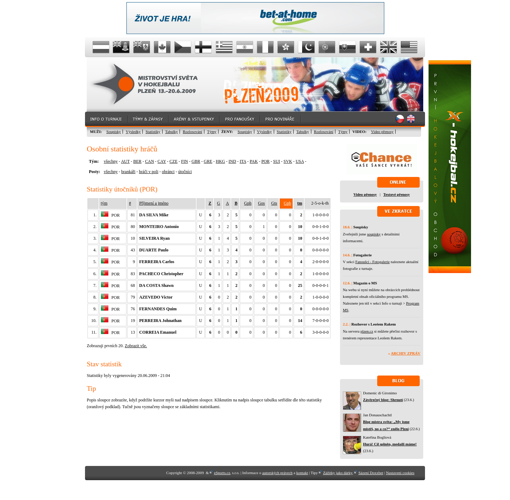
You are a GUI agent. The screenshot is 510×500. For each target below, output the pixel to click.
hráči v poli (148, 171)
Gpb (287, 203)
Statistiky (153, 131)
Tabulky (171, 131)
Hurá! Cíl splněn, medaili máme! (389, 444)
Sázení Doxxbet (370, 473)
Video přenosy (382, 131)
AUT (125, 161)
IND (232, 161)
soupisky (373, 234)
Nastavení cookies (400, 473)
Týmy (211, 131)
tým (104, 203)
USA (300, 161)
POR (265, 161)
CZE (174, 161)
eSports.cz (222, 473)
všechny (111, 161)
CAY (162, 161)
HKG (220, 161)
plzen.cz (367, 331)
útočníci (185, 171)
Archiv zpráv (405, 353)
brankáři (128, 171)
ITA (243, 161)
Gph (247, 203)
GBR (196, 161)
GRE (208, 161)
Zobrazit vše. (136, 345)
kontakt (302, 473)
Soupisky (113, 131)
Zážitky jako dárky (337, 473)
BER (137, 161)
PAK (254, 161)
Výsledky (133, 131)
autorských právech (277, 473)
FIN (184, 161)
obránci (168, 171)
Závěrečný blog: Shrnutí (383, 400)
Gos (261, 203)
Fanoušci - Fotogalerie (372, 262)
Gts (274, 203)
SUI (276, 161)
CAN (149, 161)
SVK (288, 161)
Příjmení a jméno (154, 203)
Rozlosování (192, 131)
